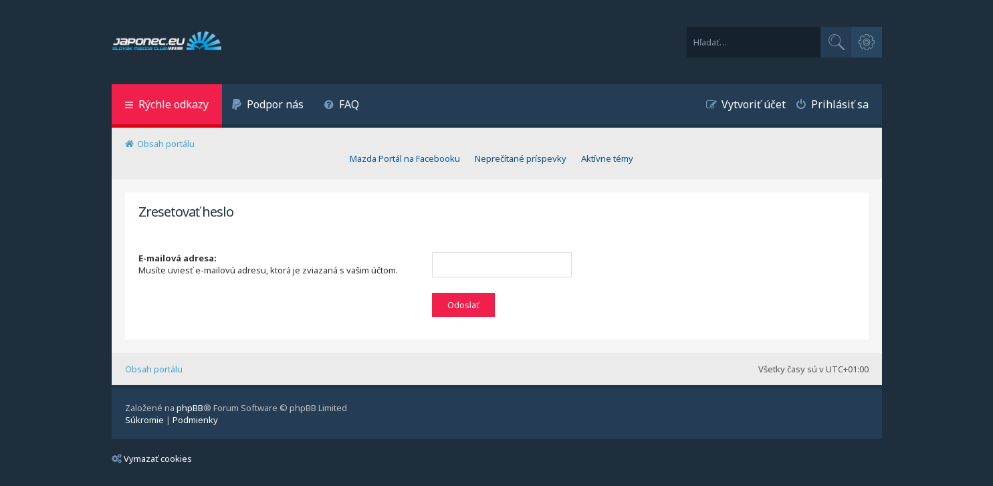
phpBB (190, 408)
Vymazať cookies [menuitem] (152, 459)
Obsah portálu (154, 369)
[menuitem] (268, 106)
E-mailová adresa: (177, 258)
